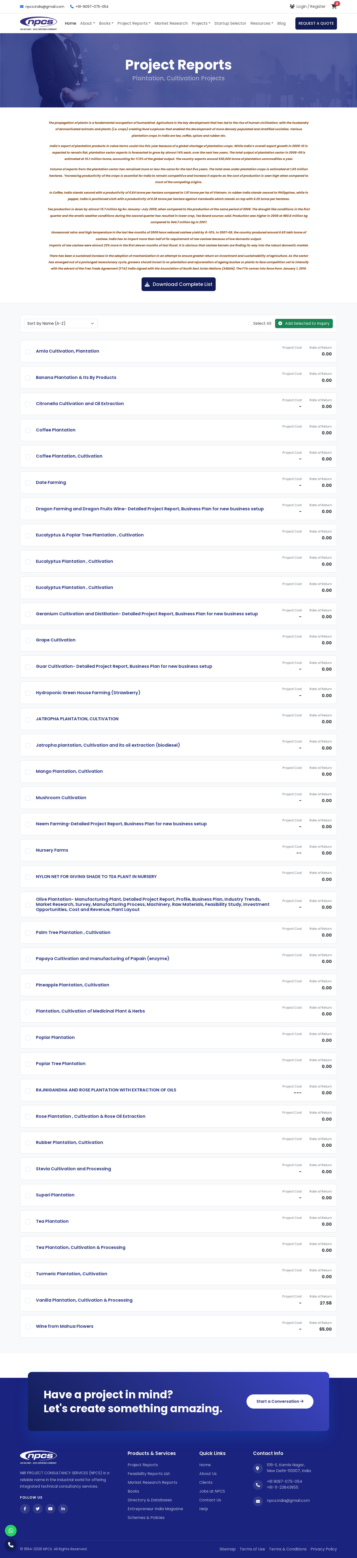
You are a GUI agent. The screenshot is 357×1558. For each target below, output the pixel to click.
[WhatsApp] (11, 1531)
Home (70, 23)
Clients (205, 1482)
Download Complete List (178, 284)
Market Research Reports (152, 1482)
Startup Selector (230, 23)
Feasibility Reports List (149, 1473)
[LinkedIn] (63, 1509)
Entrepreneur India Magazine (155, 1509)
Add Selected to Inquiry (304, 323)
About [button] (86, 23)
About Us (208, 1473)
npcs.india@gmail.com (42, 6)
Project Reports (143, 1465)
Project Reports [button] (132, 23)
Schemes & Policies (146, 1517)
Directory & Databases (150, 1500)
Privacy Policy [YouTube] (324, 1549)
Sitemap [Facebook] (228, 1549)
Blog (281, 23)
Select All (259, 323)
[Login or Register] (307, 6)
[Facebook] (25, 1509)
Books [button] (105, 23)
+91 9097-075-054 (284, 1481)
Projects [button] (200, 23)
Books (133, 1491)
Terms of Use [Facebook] (252, 1549)
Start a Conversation (280, 1401)
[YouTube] (50, 1509)
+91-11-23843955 (282, 1487)
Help (203, 1509)
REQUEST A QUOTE (316, 23)
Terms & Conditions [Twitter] (288, 1549)
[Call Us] (11, 1545)
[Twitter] (38, 1509)
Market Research (171, 23)
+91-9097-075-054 (89, 6)
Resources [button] (260, 23)
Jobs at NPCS (212, 1491)
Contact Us (210, 1500)
